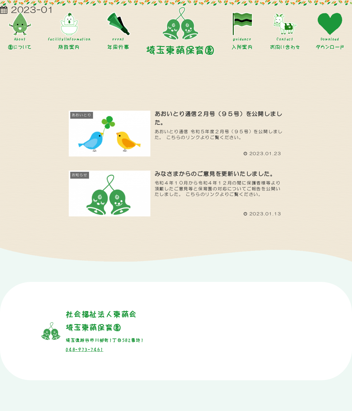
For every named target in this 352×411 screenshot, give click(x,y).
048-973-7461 (84, 349)
